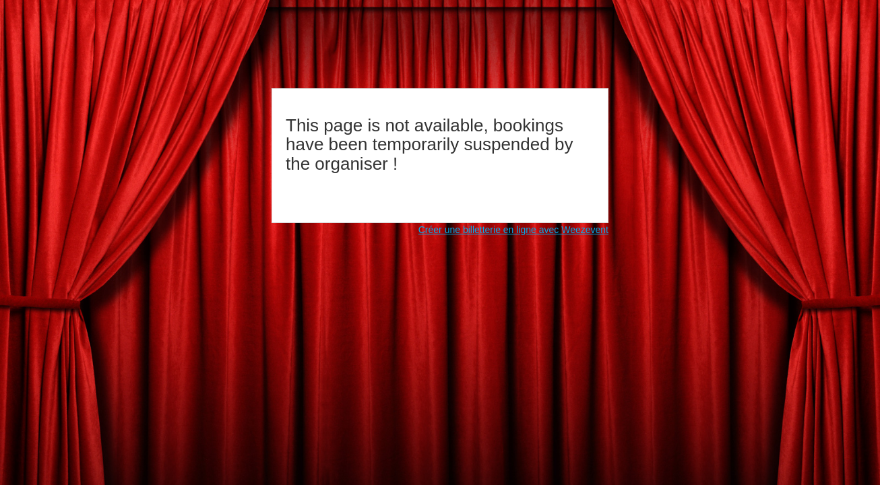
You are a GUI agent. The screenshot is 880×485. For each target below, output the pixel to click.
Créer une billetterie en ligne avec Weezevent (513, 229)
